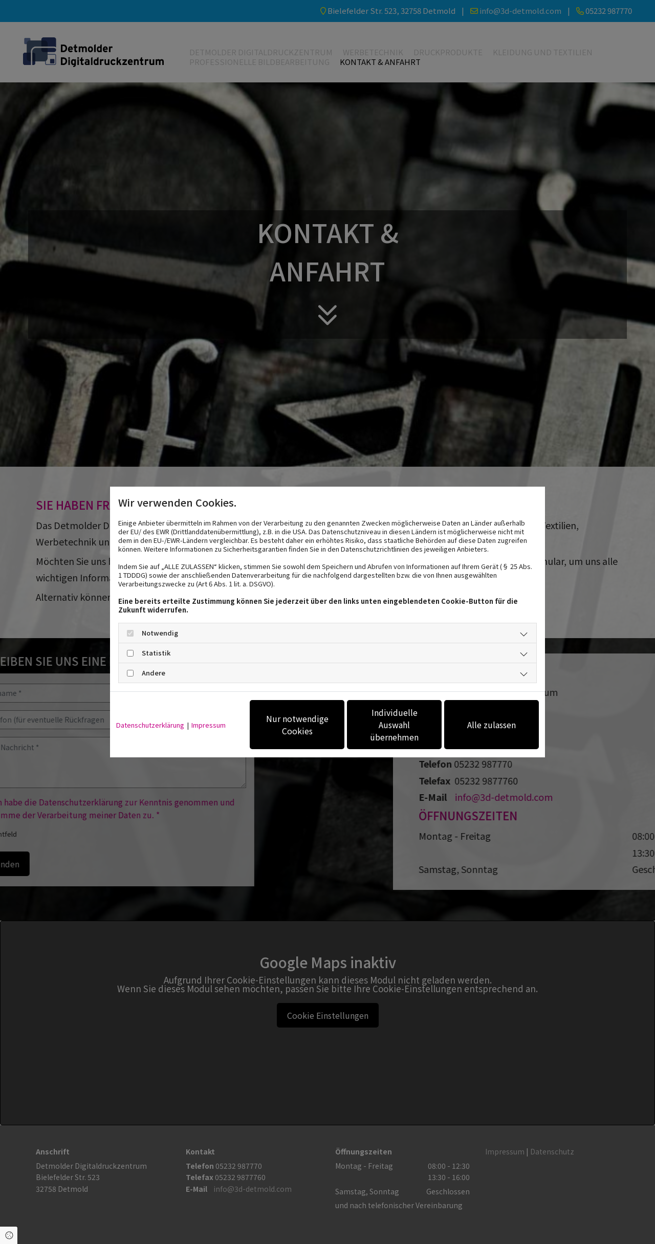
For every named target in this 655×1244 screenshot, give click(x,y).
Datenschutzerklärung (150, 725)
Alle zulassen (491, 724)
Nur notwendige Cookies (297, 724)
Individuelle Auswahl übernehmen (394, 724)
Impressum (208, 725)
